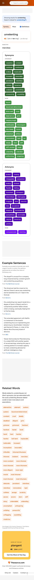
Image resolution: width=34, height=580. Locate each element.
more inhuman (21, 461)
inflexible (6, 452)
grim (18, 116)
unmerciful (16, 510)
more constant (8, 461)
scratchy (23, 492)
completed (20, 179)
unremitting (19, 90)
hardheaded (10, 125)
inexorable (19, 76)
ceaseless (9, 63)
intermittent (10, 197)
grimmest (15, 425)
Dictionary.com (31, 3)
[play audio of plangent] (11, 549)
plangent (16, 545)
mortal (18, 129)
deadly (21, 416)
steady (8, 143)
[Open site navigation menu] (3, 3)
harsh (21, 430)
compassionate (11, 232)
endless (8, 72)
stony (5, 501)
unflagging (7, 515)
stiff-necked (10, 147)
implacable (18, 72)
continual (9, 67)
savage (14, 492)
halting (16, 188)
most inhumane (21, 479)
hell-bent (15, 439)
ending (8, 183)
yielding (9, 224)
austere (25, 407)
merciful (24, 201)
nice (7, 206)
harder (14, 430)
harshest (25, 425)
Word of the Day (16, 542)
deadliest (6, 421)
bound (8, 102)
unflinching (10, 156)
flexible (8, 188)
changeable (10, 179)
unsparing (20, 156)
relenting (22, 232)
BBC (7, 334)
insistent (15, 456)
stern (15, 143)
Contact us (24, 573)
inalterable (7, 443)
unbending (9, 152)
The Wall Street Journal (12, 284)
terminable (21, 215)
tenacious (17, 85)
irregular (9, 201)
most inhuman (15, 474)
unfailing (6, 510)
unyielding (20, 94)
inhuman (6, 456)
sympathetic (10, 215)
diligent (15, 421)
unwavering (10, 94)
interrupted (21, 197)
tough (19, 147)
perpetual (9, 134)
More (14, 27)
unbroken (19, 152)
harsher (18, 434)
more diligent (8, 470)
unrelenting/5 (21, 20)
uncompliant (7, 506)
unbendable (14, 501)
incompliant (7, 447)
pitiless (18, 134)
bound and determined (13, 107)
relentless (19, 81)
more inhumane (21, 465)
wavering (17, 219)
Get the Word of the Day (16, 555)
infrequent (19, 192)
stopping (9, 210)
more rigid (19, 470)
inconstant (9, 192)
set (24, 138)
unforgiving (19, 506)
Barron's (8, 298)
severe (5, 497)
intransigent (21, 125)
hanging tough (11, 120)
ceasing (16, 174)
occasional (15, 206)
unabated (9, 90)
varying (8, 219)
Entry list (8, 573)
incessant (9, 76)
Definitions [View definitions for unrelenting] (25, 27)
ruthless (8, 85)
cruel (17, 111)
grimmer (6, 425)
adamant (17, 407)
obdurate (6, 483)
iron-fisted (9, 129)
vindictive (6, 519)
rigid (18, 138)
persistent (9, 81)
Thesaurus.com (7, 3)
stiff (21, 143)
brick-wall (9, 111)
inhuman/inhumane (19, 452)
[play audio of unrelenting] (5, 39)
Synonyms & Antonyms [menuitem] (7, 27)
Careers (15, 573)
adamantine (7, 407)
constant (19, 63)
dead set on (10, 116)
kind (16, 201)
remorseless (10, 138)
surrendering (19, 210)
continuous (19, 67)
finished (16, 183)
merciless (24, 456)
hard (11, 434)
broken (8, 174)
